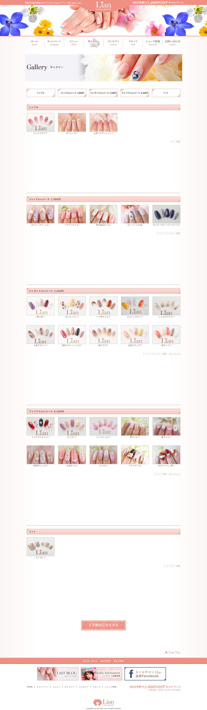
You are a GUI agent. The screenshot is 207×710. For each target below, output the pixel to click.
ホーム (35, 43)
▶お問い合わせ (90, 661)
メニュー (74, 43)
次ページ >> (174, 353)
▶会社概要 (119, 661)
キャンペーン (54, 43)
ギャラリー (93, 43)
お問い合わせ (171, 43)
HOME (30, 687)
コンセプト (113, 43)
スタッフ (132, 43)
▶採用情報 (105, 661)
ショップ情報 (152, 43)
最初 (178, 141)
